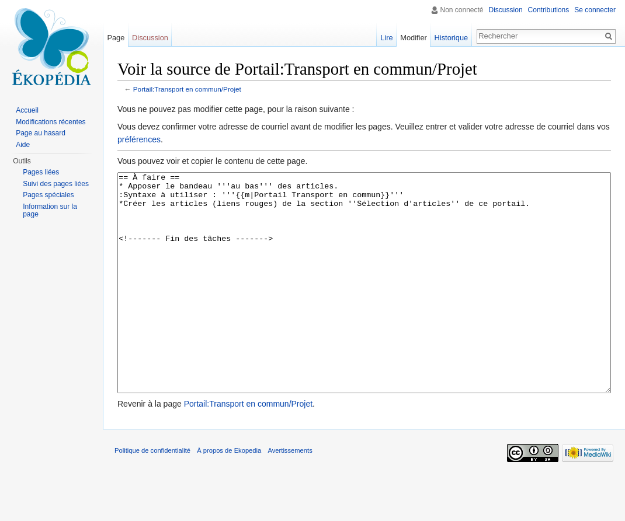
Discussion (506, 10)
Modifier (413, 37)
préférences (139, 139)
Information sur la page (50, 210)
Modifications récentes (50, 122)
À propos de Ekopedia (229, 494)
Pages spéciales (48, 195)
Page (115, 37)
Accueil (27, 110)
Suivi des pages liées (56, 184)
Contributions (549, 10)
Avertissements (290, 494)
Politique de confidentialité (152, 494)
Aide (23, 145)
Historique (451, 37)
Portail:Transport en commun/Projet (187, 89)
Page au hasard (40, 133)
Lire (386, 37)
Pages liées (41, 172)
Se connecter (595, 10)
